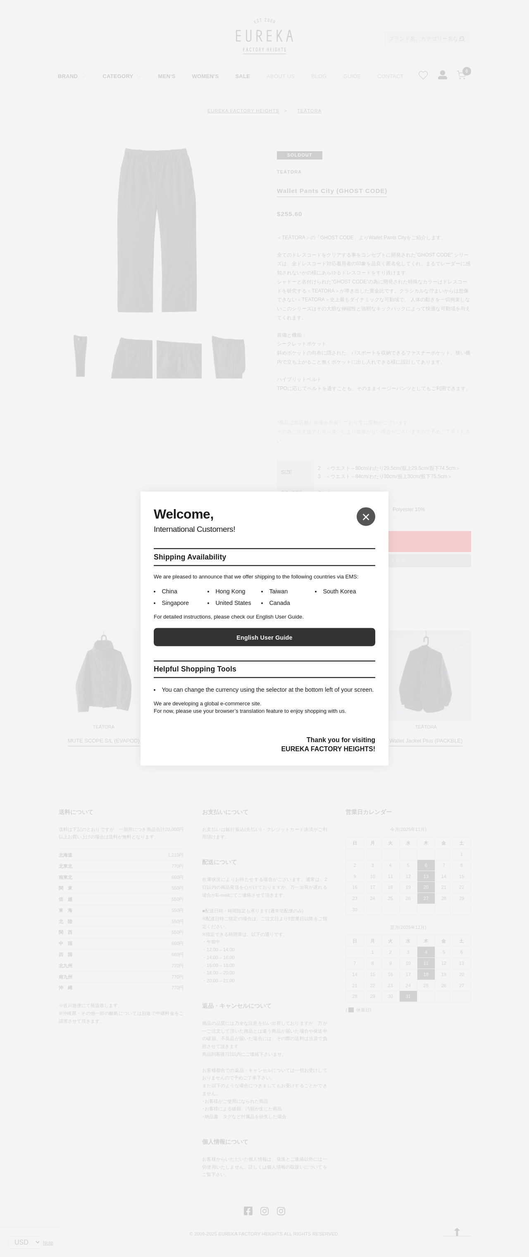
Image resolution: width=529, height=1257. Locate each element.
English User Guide (264, 637)
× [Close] (366, 516)
